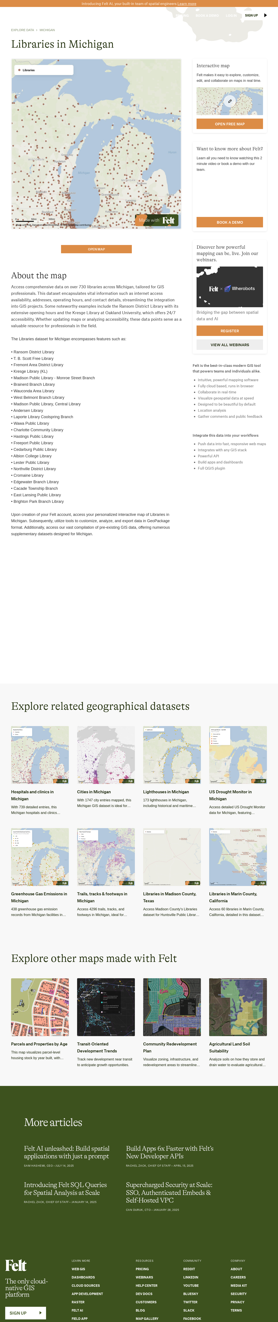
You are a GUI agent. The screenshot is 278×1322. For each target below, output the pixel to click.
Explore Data (22, 30)
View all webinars (230, 344)
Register (230, 331)
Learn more (186, 3)
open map (96, 249)
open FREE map (230, 124)
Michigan (47, 30)
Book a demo (230, 222)
